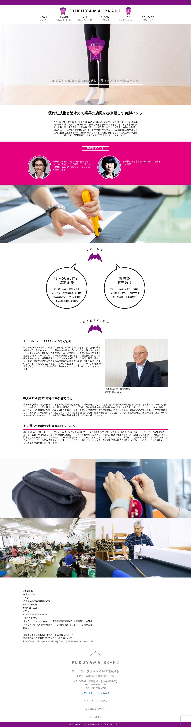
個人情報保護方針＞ (95, 709)
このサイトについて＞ (95, 701)
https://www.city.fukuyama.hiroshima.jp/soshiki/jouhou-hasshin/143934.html (58, 641)
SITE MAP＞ (95, 717)
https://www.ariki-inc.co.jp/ (35, 614)
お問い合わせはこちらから (95, 693)
